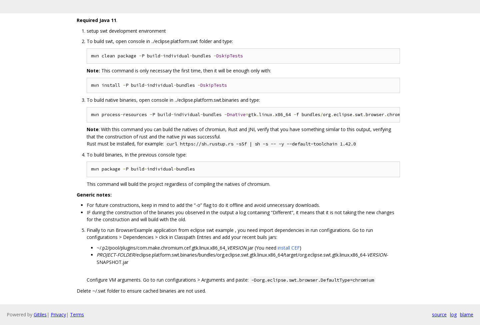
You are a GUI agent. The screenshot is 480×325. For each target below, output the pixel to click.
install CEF (289, 248)
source (439, 314)
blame (466, 314)
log (453, 314)
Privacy (58, 314)
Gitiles (40, 314)
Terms (77, 314)
